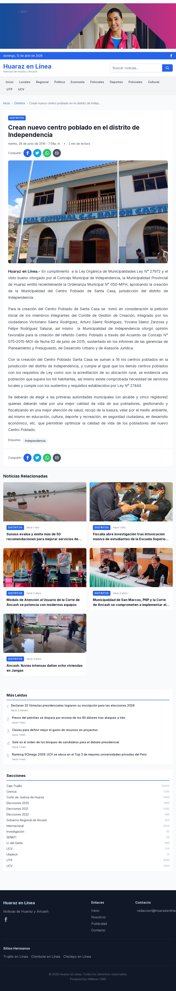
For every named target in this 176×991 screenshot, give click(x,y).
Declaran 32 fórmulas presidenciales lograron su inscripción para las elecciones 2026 (72, 705)
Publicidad (99, 924)
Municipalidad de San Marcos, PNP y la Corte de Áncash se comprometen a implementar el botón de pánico (129, 602)
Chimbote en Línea (45, 956)
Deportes (116, 82)
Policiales (97, 82)
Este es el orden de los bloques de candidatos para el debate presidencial (65, 742)
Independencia (35, 440)
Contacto (98, 930)
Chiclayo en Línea (77, 956)
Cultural (153, 82)
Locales (24, 82)
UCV (21, 89)
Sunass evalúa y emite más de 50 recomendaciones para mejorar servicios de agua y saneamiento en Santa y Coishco (42, 536)
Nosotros (98, 917)
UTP (9, 89)
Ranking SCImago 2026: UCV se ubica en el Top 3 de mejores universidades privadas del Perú (79, 754)
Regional (42, 82)
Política (59, 82)
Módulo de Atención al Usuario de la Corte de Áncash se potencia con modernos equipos (43, 602)
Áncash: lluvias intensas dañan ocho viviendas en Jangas (44, 667)
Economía (78, 82)
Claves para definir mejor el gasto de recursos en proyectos (55, 730)
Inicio (9, 82)
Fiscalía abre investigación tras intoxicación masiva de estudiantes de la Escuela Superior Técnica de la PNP (130, 536)
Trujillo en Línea (15, 956)
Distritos (19, 103)
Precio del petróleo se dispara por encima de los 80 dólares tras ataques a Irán (68, 717)
